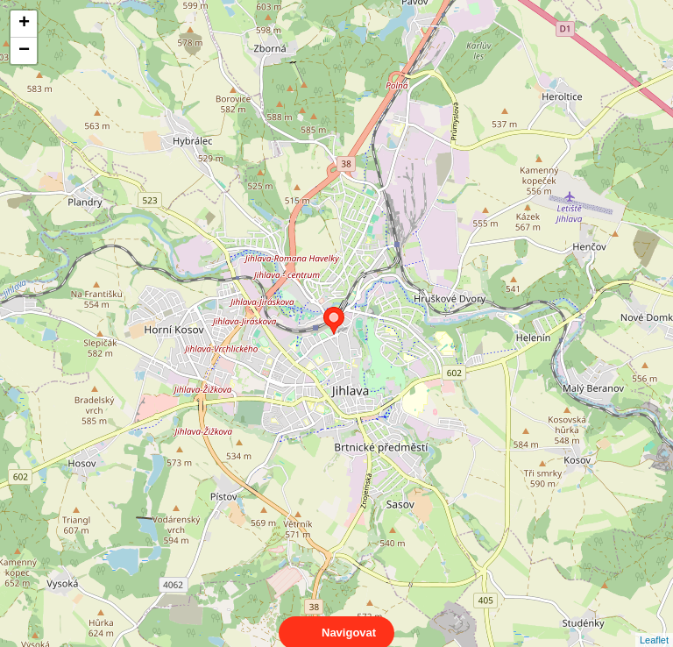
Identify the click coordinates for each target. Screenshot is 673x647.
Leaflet (654, 624)
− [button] (24, 51)
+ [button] (24, 24)
